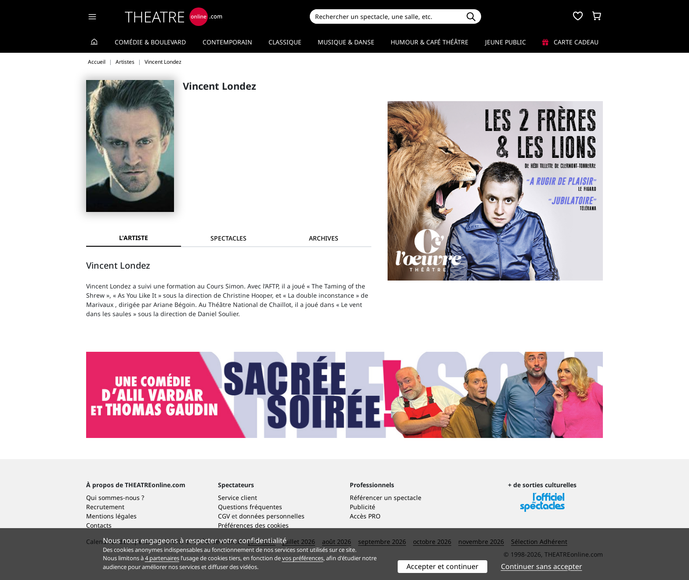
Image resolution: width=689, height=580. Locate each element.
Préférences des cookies (253, 525)
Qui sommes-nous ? (115, 497)
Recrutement (105, 507)
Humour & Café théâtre (429, 42)
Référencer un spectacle (385, 497)
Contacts (99, 525)
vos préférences (302, 558)
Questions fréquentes (250, 507)
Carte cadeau (570, 42)
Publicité (362, 507)
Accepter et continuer (442, 566)
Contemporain (227, 42)
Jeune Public (505, 42)
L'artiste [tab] (133, 237)
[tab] (228, 238)
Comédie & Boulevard (150, 42)
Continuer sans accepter (541, 566)
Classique (284, 42)
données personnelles (272, 516)
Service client (237, 497)
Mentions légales (111, 516)
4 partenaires (162, 558)
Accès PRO (365, 516)
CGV (224, 516)
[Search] (385, 16)
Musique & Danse (346, 42)
